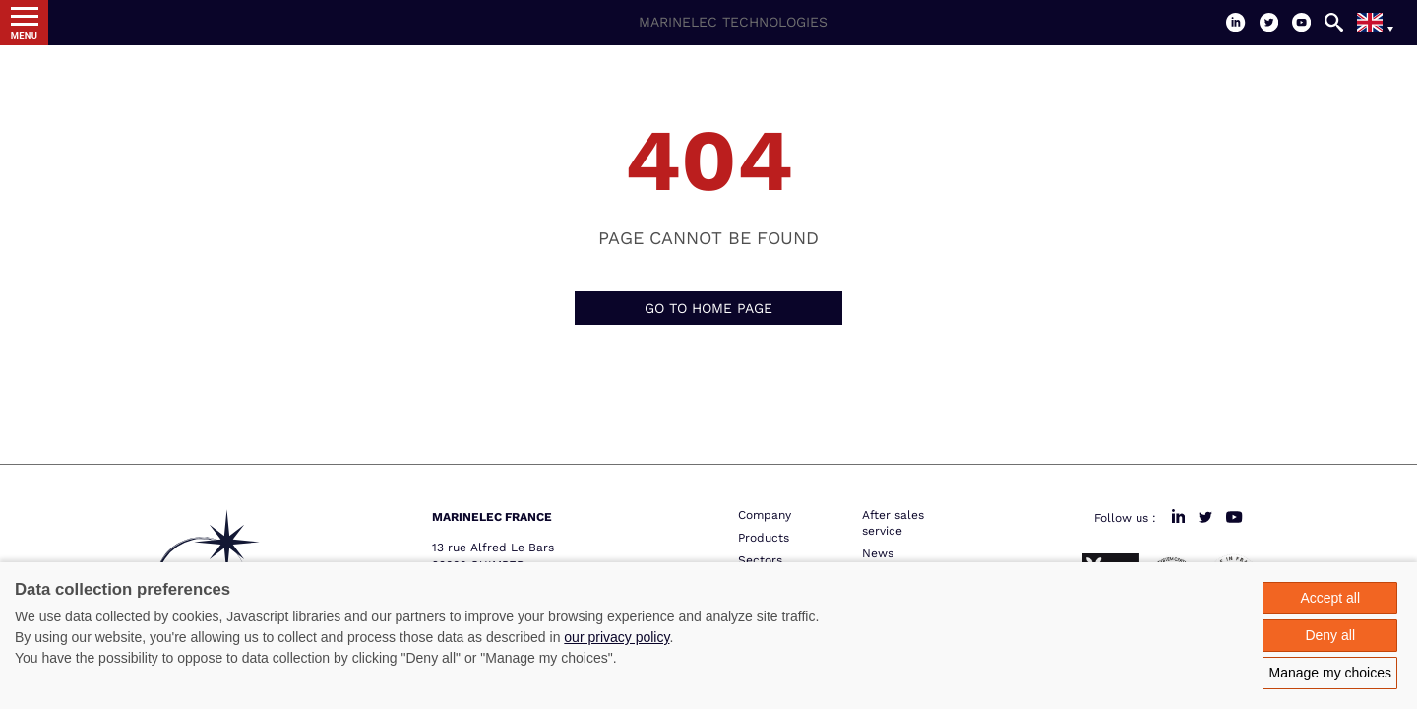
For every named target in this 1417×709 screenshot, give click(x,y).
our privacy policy (616, 637)
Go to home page (708, 308)
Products (763, 538)
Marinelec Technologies (733, 22)
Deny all (1330, 635)
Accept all (1330, 598)
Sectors (760, 560)
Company (764, 515)
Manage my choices (1329, 672)
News (877, 553)
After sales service (893, 523)
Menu (24, 36)
